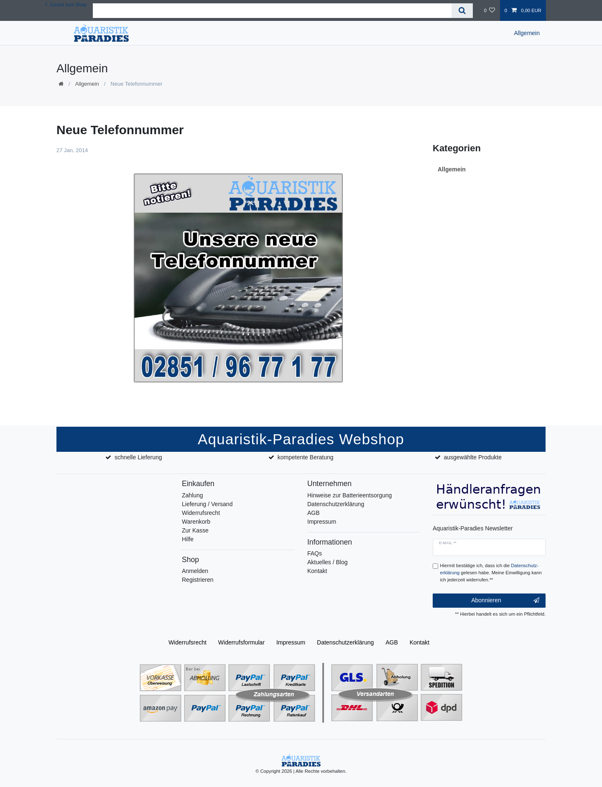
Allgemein (527, 33)
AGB (313, 512)
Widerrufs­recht (187, 642)
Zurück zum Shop (66, 4)
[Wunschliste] (489, 10)
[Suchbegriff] (272, 10)
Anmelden (195, 571)
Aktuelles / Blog (327, 562)
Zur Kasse (195, 530)
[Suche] (462, 10)
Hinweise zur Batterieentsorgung (349, 495)
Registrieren (197, 579)
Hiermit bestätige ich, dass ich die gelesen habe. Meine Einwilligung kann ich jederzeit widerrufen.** (491, 572)
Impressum (321, 521)
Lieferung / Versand (207, 504)
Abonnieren (505, 600)
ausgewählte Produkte (473, 457)
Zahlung (192, 495)
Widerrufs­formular (241, 642)
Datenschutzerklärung (335, 504)
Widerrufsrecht (201, 512)
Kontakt (317, 571)
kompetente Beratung (306, 457)
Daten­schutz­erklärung (345, 642)
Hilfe (188, 539)
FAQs (314, 553)
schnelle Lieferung (138, 457)
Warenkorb (196, 521)
